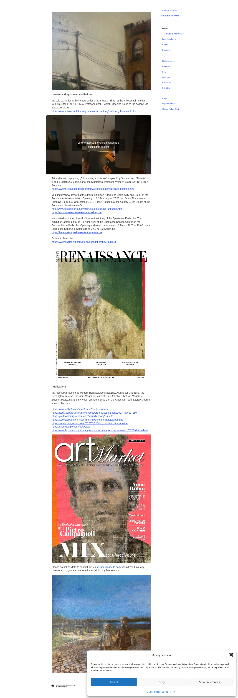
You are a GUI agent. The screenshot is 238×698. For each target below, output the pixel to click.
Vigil (164, 55)
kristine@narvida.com (109, 567)
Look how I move (169, 39)
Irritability (166, 88)
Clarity (165, 45)
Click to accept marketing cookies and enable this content (99, 144)
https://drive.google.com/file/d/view (71, 426)
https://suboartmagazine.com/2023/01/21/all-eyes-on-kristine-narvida (90, 423)
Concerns (166, 82)
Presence (166, 50)
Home (165, 28)
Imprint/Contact (169, 104)
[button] (231, 655)
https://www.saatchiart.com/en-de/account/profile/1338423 (84, 241)
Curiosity (166, 77)
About (165, 98)
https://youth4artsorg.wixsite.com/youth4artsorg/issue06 (82, 416)
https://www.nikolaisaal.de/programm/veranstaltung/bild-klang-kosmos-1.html (94, 111)
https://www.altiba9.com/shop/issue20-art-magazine (80, 409)
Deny (161, 682)
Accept (114, 682)
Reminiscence (168, 61)
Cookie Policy (153, 692)
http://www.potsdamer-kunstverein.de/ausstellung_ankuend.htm (87, 208)
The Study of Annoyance (173, 34)
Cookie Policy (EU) (170, 109)
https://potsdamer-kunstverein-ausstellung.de (77, 212)
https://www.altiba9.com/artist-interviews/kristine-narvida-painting (87, 419)
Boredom (166, 66)
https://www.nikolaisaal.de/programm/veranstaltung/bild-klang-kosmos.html (93, 188)
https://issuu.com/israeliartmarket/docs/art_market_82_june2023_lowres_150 (94, 412)
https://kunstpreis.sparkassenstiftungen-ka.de (77, 232)
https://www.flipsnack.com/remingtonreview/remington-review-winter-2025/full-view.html (100, 430)
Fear (164, 72)
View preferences (209, 682)
